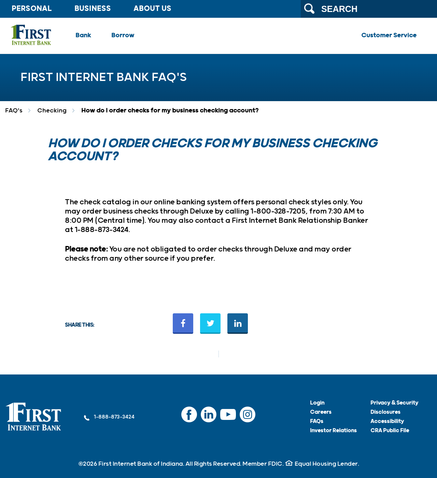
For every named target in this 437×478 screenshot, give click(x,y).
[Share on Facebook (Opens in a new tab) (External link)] (183, 323)
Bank (83, 35)
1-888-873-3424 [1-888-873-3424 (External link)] (109, 417)
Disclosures (385, 412)
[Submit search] (309, 8)
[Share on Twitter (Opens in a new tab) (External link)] (210, 323)
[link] (33, 417)
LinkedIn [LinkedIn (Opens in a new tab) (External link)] (208, 417)
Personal (32, 9)
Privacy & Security (394, 403)
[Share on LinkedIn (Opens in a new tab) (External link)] (237, 323)
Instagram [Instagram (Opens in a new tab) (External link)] (247, 417)
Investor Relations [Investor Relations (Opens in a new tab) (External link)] (333, 430)
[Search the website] (369, 9)
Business (92, 9)
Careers (321, 412)
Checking (52, 110)
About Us (152, 9)
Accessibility (387, 421)
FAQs (316, 421)
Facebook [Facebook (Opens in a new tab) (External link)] (189, 417)
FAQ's (14, 110)
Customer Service (389, 35)
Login (317, 403)
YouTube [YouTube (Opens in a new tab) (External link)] (228, 417)
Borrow (122, 35)
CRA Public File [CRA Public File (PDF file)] (389, 430)
